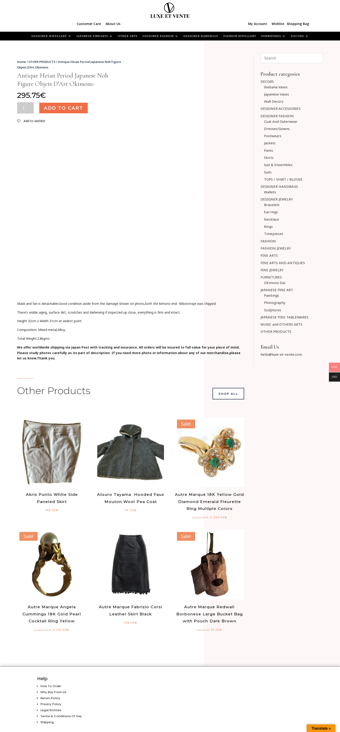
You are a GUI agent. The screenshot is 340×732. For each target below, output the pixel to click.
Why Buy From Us (53, 692)
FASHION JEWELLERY (239, 36)
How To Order (50, 686)
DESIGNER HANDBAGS (200, 36)
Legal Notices (50, 710)
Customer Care (89, 24)
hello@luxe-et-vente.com (281, 354)
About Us (113, 24)
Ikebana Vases (276, 87)
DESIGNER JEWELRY (277, 199)
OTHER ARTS (127, 36)
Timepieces (273, 233)
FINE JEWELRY (272, 270)
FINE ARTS (269, 255)
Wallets (270, 192)
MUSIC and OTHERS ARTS (281, 324)
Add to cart (63, 108)
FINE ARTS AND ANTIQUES (283, 262)
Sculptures (272, 310)
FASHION (268, 241)
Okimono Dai (274, 282)
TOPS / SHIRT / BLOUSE (283, 179)
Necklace (271, 219)
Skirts (268, 157)
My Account (257, 24)
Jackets (270, 143)
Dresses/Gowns (277, 128)
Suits (268, 172)
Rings (268, 226)
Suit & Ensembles (278, 164)
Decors (297, 36)
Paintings (271, 295)
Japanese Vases (276, 94)
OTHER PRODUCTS (41, 62)
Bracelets (271, 204)
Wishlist (278, 24)
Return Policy (50, 698)
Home (21, 62)
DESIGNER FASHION (158, 36)
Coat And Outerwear (281, 121)
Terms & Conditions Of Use (61, 716)
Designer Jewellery (49, 36)
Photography (274, 302)
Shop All (228, 393)
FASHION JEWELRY (276, 248)
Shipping (47, 722)
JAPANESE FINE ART (277, 289)
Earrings (271, 212)
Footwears (272, 135)
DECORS (267, 81)
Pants (268, 150)
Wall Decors (273, 101)
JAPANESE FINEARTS (92, 36)
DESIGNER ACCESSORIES (281, 108)
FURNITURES (271, 36)
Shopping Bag (298, 24)
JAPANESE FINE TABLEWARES (284, 317)
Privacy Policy (50, 704)
